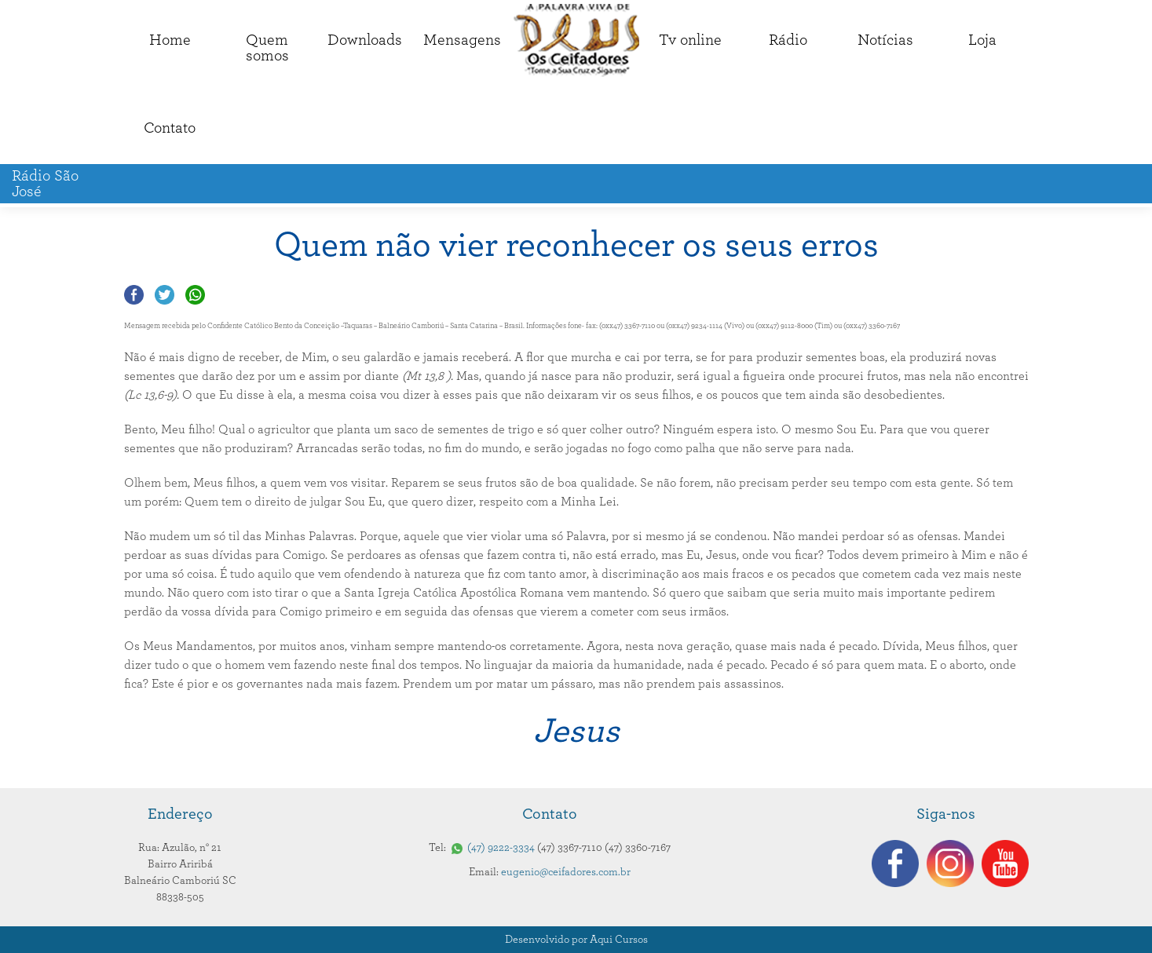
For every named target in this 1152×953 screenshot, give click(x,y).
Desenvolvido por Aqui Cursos (576, 939)
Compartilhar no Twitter (164, 295)
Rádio (788, 40)
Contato (170, 128)
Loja (982, 40)
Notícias (885, 40)
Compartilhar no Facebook (134, 295)
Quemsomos (267, 48)
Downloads (364, 40)
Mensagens (462, 40)
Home (170, 40)
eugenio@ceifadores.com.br (566, 872)
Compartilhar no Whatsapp (195, 295)
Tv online (690, 40)
